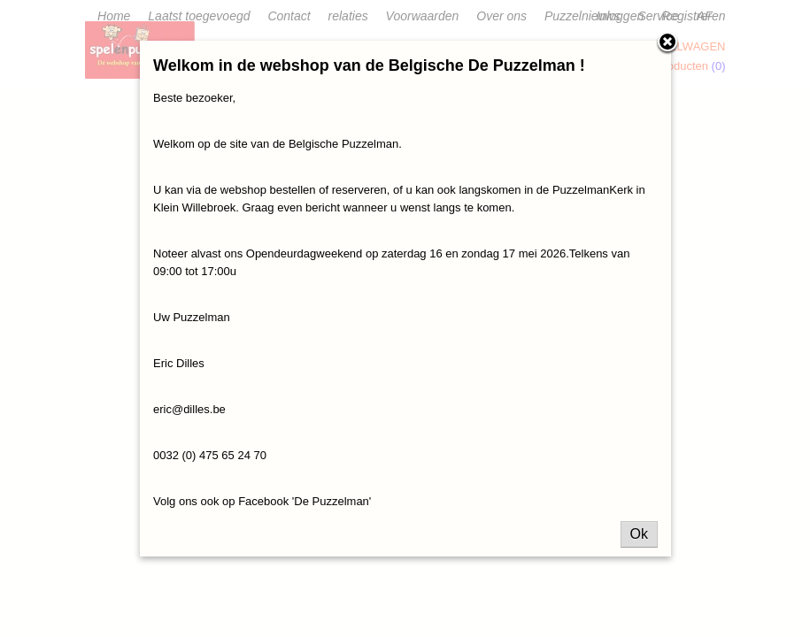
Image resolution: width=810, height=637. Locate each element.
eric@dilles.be (189, 409)
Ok (639, 533)
